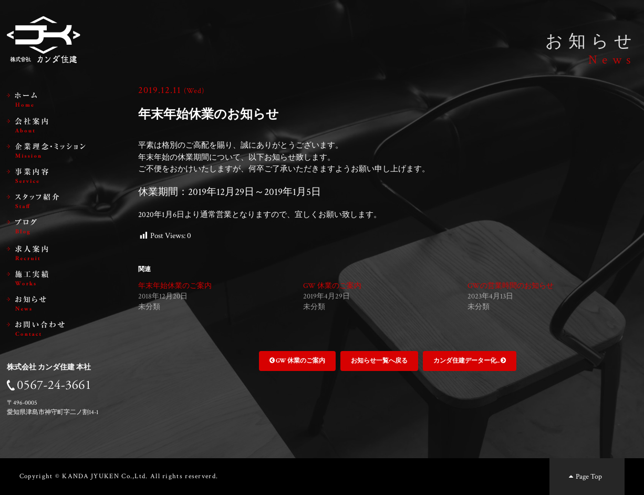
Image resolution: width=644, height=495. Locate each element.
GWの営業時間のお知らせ (511, 286)
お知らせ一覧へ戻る (379, 361)
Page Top (584, 476)
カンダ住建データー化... (469, 361)
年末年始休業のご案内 (175, 286)
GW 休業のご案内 (332, 286)
